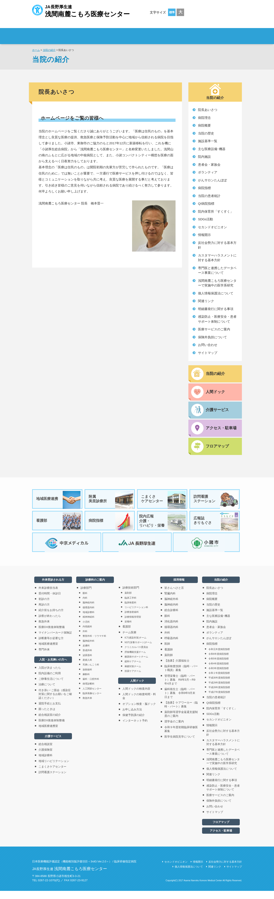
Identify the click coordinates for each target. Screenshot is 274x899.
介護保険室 (45, 757)
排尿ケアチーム (133, 679)
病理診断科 (88, 691)
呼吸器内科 (171, 646)
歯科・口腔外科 (91, 687)
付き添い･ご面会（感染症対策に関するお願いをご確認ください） (55, 702)
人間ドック (137, 688)
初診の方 (44, 607)
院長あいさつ (207, 110)
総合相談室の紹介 (50, 722)
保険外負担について (212, 337)
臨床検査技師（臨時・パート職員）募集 (181, 676)
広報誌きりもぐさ (216, 526)
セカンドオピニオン (212, 227)
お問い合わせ (207, 345)
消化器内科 (171, 629)
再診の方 (44, 612)
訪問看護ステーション (216, 502)
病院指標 (204, 188)
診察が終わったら (50, 623)
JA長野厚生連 (81, 10)
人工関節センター (92, 696)
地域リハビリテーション (54, 769)
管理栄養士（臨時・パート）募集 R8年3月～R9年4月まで (179, 687)
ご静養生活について (51, 687)
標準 (172, 12)
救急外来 (44, 629)
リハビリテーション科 (136, 615)
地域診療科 (45, 763)
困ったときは (47, 717)
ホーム (36, 50)
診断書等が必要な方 (51, 646)
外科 (85, 639)
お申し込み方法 (132, 717)
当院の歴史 (206, 133)
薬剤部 (128, 601)
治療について (47, 692)
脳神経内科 (88, 610)
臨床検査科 (130, 610)
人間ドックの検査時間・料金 (139, 704)
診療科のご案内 (171, 33)
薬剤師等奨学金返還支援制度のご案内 (181, 722)
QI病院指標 (206, 203)
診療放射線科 (132, 620)
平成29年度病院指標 (219, 690)
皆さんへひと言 (174, 596)
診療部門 (86, 596)
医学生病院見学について (179, 744)
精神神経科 (88, 625)
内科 (85, 606)
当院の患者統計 (209, 196)
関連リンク (206, 301)
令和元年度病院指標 (219, 657)
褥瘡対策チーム (133, 674)
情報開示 (204, 235)
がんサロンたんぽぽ (212, 180)
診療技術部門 (130, 595)
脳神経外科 (88, 649)
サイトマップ (207, 353)
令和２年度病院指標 (219, 681)
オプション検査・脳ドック (139, 712)
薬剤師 (168, 663)
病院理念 (204, 117)
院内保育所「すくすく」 (215, 211)
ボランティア (207, 172)
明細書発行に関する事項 (215, 309)
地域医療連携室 (48, 651)
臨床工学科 (130, 605)
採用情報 (216, 33)
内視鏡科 (87, 634)
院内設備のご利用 (50, 681)
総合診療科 (171, 618)
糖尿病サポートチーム (136, 664)
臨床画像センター (92, 701)
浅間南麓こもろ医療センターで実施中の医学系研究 (217, 283)
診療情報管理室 (133, 625)
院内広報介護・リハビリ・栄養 (162, 526)
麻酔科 (86, 682)
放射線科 (87, 677)
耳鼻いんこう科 (91, 672)
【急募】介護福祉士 (176, 668)
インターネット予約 (134, 728)
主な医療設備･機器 (211, 149)
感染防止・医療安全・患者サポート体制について (217, 319)
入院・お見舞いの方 (131, 33)
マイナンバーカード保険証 (55, 640)
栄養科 (128, 629)
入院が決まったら (50, 675)
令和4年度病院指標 (218, 671)
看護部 (59, 526)
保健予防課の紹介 (133, 723)
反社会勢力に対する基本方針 (217, 245)
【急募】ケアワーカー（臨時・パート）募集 (181, 712)
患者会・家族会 (209, 164)
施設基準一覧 (207, 141)
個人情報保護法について (215, 293)
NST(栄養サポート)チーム (138, 650)
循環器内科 (88, 615)
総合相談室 (45, 752)
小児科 (86, 629)
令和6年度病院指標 (218, 662)
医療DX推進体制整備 (52, 635)
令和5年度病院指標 (218, 666)
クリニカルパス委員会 (136, 655)
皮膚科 (86, 653)
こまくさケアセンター (163, 502)
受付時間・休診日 (50, 601)
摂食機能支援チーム (135, 660)
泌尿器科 (87, 663)
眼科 (85, 601)
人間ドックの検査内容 (136, 696)
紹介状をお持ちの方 (51, 618)
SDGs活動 (205, 219)
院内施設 (204, 156)
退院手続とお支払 (50, 711)
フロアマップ (221, 830)
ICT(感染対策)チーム (135, 645)
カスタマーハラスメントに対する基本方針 (217, 257)
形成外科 (87, 658)
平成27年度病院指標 (219, 700)
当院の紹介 (49, 50)
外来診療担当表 (48, 596)
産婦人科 (87, 668)
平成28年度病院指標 (219, 695)
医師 (167, 651)
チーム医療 (129, 640)
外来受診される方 (92, 33)
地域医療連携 (59, 502)
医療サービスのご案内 (214, 329)
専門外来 (44, 657)
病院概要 (204, 125)
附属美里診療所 (111, 502)
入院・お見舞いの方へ (53, 667)
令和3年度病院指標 (218, 676)
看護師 (168, 657)
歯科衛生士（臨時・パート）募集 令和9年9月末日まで (179, 701)
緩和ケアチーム (133, 669)
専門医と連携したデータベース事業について (217, 270)
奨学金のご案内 (174, 729)
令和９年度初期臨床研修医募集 (181, 737)
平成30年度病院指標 (219, 685)
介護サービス (53, 744)
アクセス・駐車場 (221, 838)
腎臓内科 (170, 601)
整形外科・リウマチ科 (94, 644)
